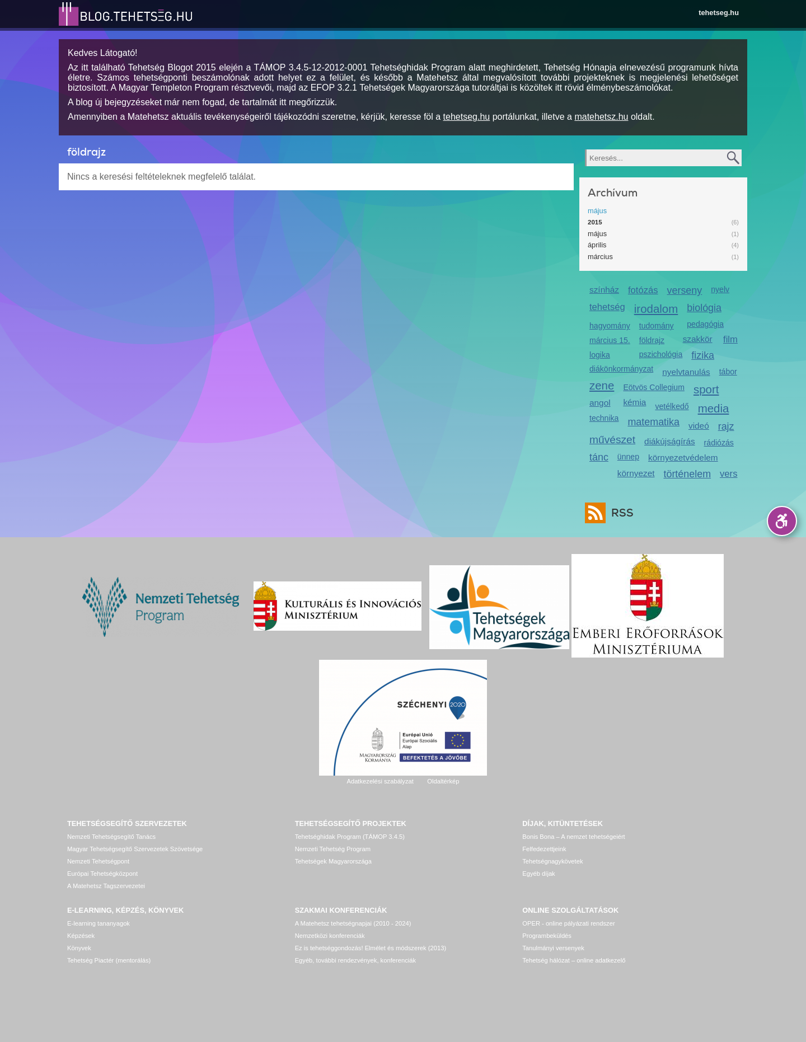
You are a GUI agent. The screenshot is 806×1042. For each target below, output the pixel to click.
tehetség (607, 307)
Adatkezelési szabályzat (379, 781)
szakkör (698, 339)
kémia (634, 402)
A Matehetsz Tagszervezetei (106, 886)
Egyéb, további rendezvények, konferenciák (355, 960)
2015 (595, 222)
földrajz (651, 340)
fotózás (643, 290)
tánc (598, 457)
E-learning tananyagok (98, 923)
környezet (636, 473)
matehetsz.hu (601, 116)
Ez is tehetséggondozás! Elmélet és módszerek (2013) (371, 948)
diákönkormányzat (621, 368)
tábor (728, 371)
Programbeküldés (546, 935)
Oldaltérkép (443, 781)
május (597, 210)
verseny (684, 290)
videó (698, 425)
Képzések (81, 935)
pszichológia (660, 354)
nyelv (720, 289)
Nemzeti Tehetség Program (333, 849)
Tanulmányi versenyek (553, 948)
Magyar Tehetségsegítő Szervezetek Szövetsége (135, 849)
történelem (687, 474)
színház (604, 289)
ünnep (628, 456)
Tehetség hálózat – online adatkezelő (573, 960)
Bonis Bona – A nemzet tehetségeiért (573, 836)
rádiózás (719, 442)
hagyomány (609, 325)
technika (603, 418)
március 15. (609, 340)
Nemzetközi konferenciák (330, 935)
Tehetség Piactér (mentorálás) (109, 960)
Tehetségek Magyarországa (333, 861)
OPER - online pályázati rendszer (568, 923)
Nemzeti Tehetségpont (98, 861)
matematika (653, 422)
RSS (620, 513)
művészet (612, 439)
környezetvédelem (683, 457)
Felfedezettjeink (544, 849)
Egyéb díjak (538, 873)
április (597, 245)
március (600, 256)
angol (600, 402)
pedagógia (705, 324)
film (730, 339)
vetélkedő (671, 406)
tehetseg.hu (719, 12)
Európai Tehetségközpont (102, 873)
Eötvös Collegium (654, 387)
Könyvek (79, 948)
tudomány (656, 325)
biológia (704, 307)
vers (728, 473)
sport (706, 389)
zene (601, 385)
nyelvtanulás (686, 372)
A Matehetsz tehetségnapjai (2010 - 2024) (353, 923)
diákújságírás (669, 441)
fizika (702, 355)
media (713, 408)
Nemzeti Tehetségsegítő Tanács (111, 836)
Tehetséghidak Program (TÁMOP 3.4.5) (350, 836)
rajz (726, 426)
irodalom (656, 308)
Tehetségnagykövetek (552, 861)
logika (599, 354)
